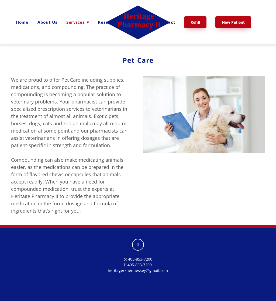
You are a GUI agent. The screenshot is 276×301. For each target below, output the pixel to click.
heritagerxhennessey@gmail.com (138, 270)
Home (22, 22)
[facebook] (138, 245)
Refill (195, 22)
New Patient (233, 22)
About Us (47, 22)
